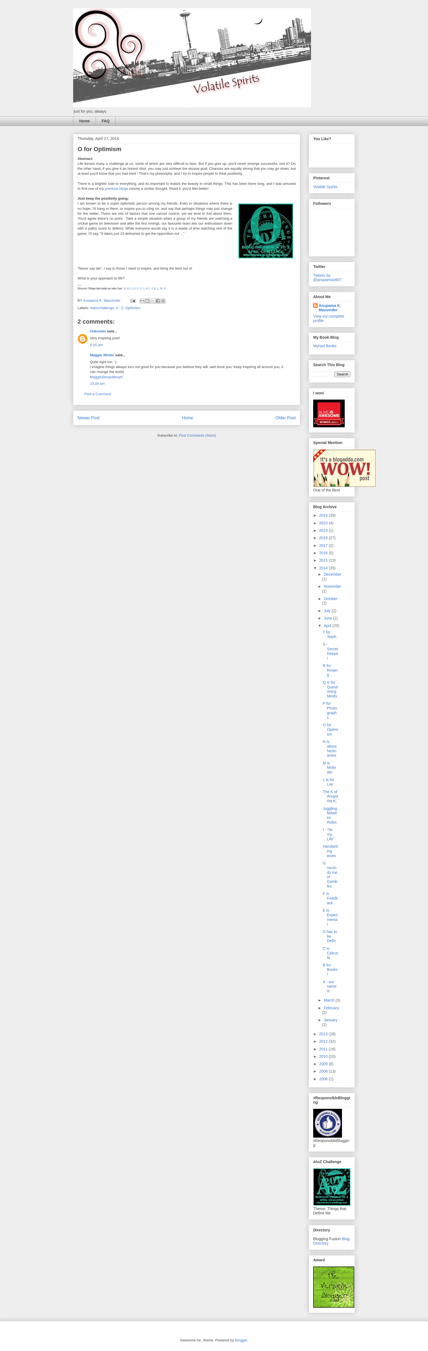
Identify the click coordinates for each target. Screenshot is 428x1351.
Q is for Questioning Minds (330, 689)
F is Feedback (330, 898)
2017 (324, 545)
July (328, 611)
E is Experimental (330, 917)
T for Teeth (329, 634)
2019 (324, 530)
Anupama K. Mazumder (330, 307)
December (332, 574)
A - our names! (329, 986)
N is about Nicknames (329, 748)
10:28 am (97, 383)
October (330, 599)
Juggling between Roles (330, 815)
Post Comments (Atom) (197, 435)
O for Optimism (330, 729)
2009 (324, 1064)
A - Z (119, 308)
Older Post (285, 418)
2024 (324, 515)
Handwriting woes (330, 851)
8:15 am (96, 345)
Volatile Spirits (325, 187)
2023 (324, 523)
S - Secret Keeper (330, 651)
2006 (324, 1079)
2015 (324, 560)
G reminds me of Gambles (330, 874)
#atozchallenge (102, 308)
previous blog (115, 188)
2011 (324, 1049)
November (332, 586)
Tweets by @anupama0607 (327, 277)
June (328, 618)
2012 (324, 1041)
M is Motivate (329, 768)
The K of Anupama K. (330, 796)
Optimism (132, 308)
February (331, 1008)
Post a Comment (97, 394)
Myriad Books (324, 346)
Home (84, 121)
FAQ (106, 121)
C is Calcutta (330, 953)
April (328, 625)
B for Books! (330, 970)
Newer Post (89, 418)
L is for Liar (328, 782)
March (329, 1000)
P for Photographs (330, 710)
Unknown (98, 331)
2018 (324, 538)
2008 (324, 1071)
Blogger (241, 1340)
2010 (324, 1056)
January (330, 1020)
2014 (324, 568)
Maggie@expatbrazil (106, 377)
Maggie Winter (102, 355)
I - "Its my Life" (329, 834)
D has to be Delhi (330, 936)
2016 (324, 553)
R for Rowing (330, 670)
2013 (324, 1034)
